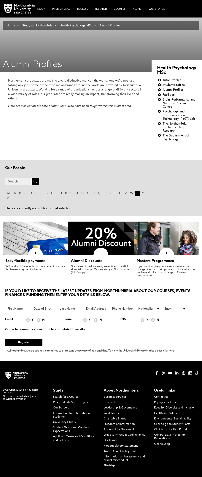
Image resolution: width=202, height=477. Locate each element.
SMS (123, 319)
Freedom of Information (119, 424)
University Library (64, 422)
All (8, 193)
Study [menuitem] (41, 9)
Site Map (109, 465)
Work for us (111, 413)
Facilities (169, 94)
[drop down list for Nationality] (149, 308)
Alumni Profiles (109, 25)
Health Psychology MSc (76, 25)
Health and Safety (165, 413)
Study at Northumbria (37, 25)
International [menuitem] (61, 9)
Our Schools (61, 407)
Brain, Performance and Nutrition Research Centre (179, 103)
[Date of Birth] (44, 308)
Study (58, 390)
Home (11, 25)
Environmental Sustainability (172, 418)
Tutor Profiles (172, 80)
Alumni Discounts (86, 261)
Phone (67, 319)
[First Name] (18, 308)
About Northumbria (121, 390)
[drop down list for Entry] (175, 308)
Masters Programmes (155, 261)
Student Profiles (174, 85)
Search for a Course (65, 397)
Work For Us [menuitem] (157, 9)
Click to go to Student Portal (172, 424)
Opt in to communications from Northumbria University (45, 329)
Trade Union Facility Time (120, 451)
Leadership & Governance (120, 407)
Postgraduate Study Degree (71, 402)
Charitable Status (115, 418)
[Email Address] (97, 308)
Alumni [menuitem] (137, 9)
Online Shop (162, 444)
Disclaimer (110, 440)
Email (9, 319)
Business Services (115, 397)
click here (168, 350)
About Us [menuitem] (119, 9)
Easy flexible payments (25, 261)
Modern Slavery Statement (121, 446)
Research (110, 402)
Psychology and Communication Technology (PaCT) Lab (179, 115)
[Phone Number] (123, 308)
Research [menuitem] (101, 9)
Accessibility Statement (119, 429)
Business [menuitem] (82, 9)
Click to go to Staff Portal (170, 429)
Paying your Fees (165, 402)
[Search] (18, 181)
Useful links (164, 390)
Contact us (161, 397)
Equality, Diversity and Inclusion (174, 407)
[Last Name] (70, 308)
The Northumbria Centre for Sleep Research (175, 127)
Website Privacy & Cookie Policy (124, 435)
